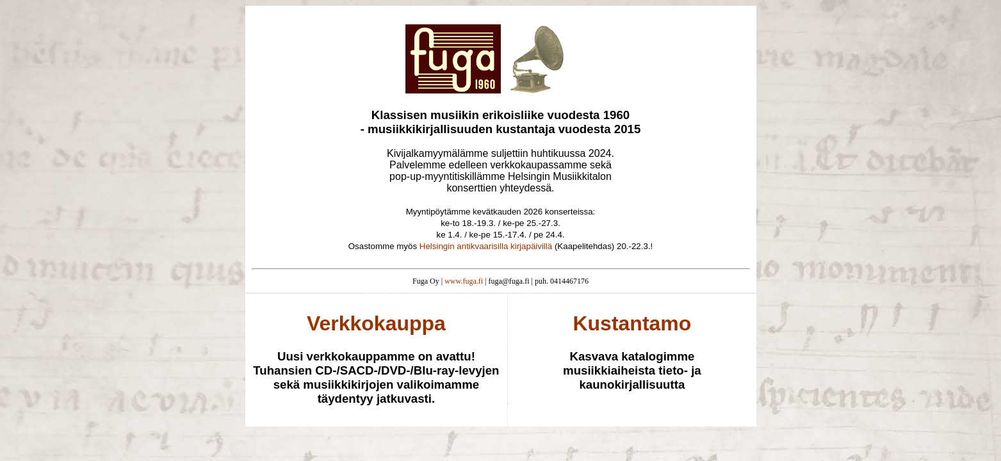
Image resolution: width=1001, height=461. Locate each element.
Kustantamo (632, 323)
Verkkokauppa (376, 323)
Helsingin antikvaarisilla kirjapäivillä (485, 246)
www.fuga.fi (463, 281)
